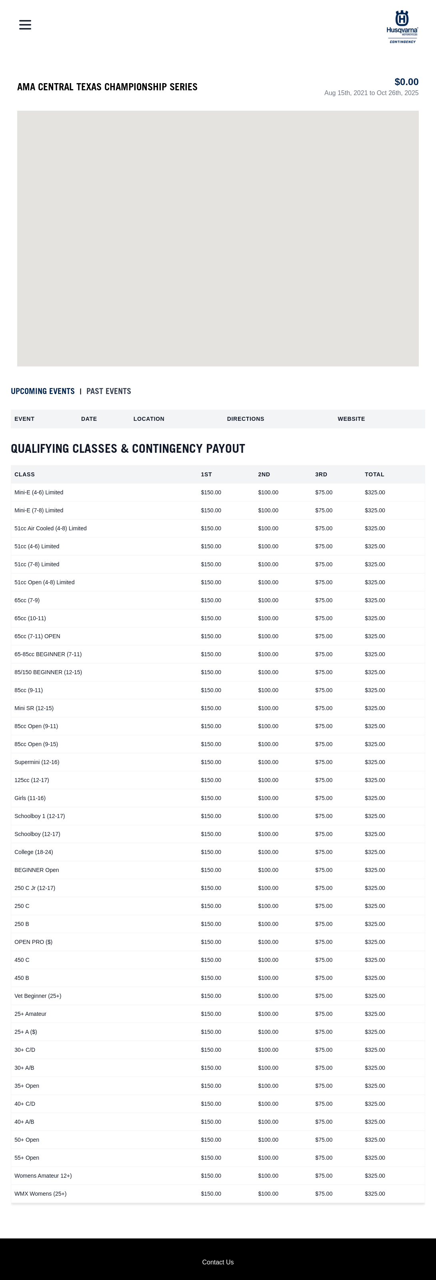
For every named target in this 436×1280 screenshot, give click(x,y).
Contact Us (218, 1262)
